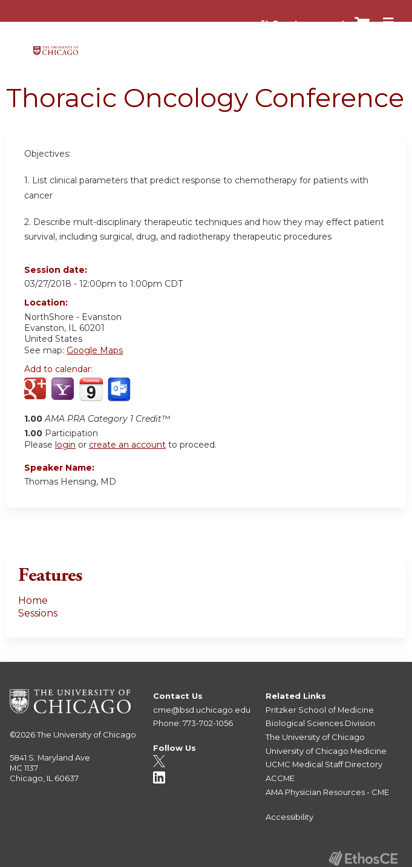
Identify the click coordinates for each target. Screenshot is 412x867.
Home (33, 600)
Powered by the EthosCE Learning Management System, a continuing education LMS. (363, 858)
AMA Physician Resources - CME (327, 792)
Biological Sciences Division (320, 723)
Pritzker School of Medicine (320, 710)
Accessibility (289, 817)
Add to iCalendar (91, 389)
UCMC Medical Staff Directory (324, 764)
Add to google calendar (36, 390)
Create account (308, 23)
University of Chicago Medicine (326, 751)
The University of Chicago (86, 734)
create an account (127, 444)
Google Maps (95, 350)
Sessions (37, 613)
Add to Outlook (120, 390)
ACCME (280, 778)
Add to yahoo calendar (63, 390)
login (65, 444)
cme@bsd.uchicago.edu (201, 710)
